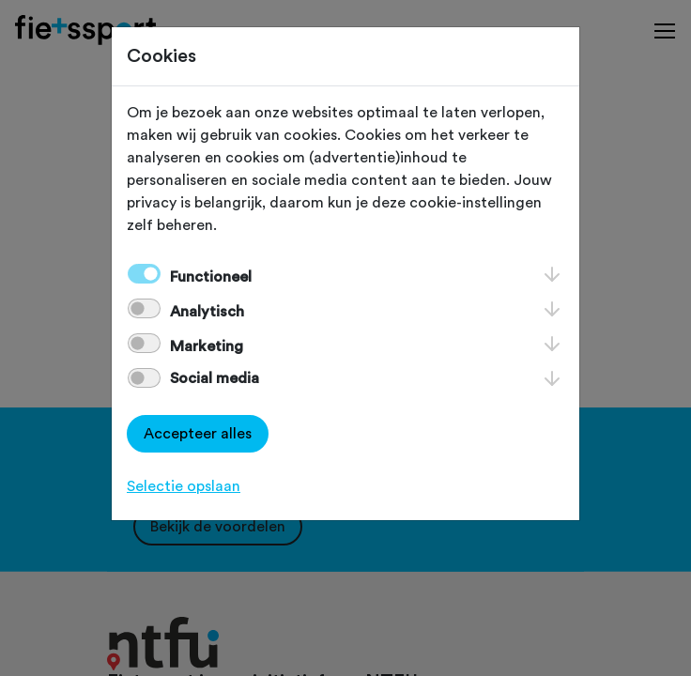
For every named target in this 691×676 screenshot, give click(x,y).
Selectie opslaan (183, 486)
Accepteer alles (198, 433)
